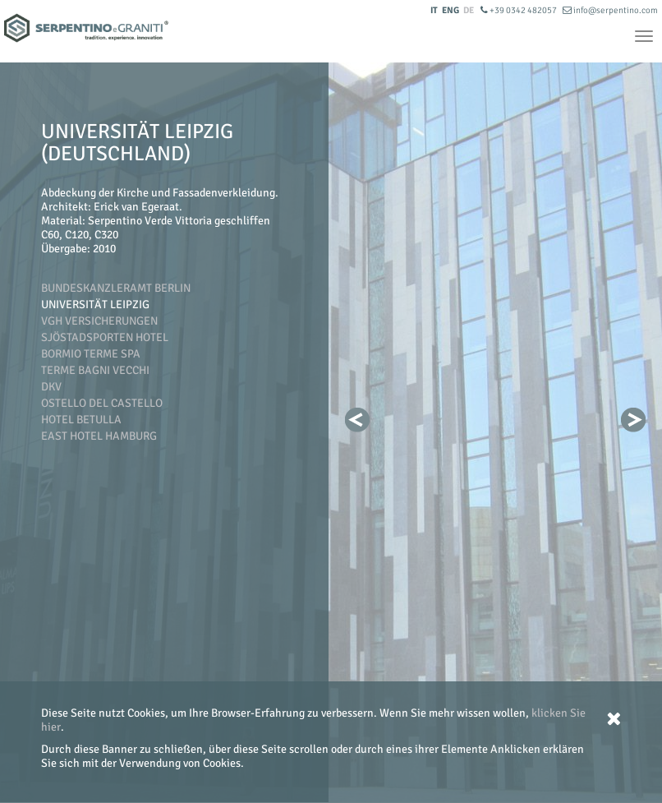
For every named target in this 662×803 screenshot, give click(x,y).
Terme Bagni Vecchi (95, 370)
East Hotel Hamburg (99, 436)
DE (468, 10)
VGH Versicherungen (99, 321)
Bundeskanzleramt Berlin (116, 288)
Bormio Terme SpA (90, 354)
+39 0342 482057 (519, 10)
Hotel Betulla (81, 420)
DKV (51, 387)
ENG (450, 10)
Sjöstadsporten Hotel (104, 337)
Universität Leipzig (95, 305)
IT (434, 10)
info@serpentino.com (610, 10)
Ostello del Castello (102, 403)
